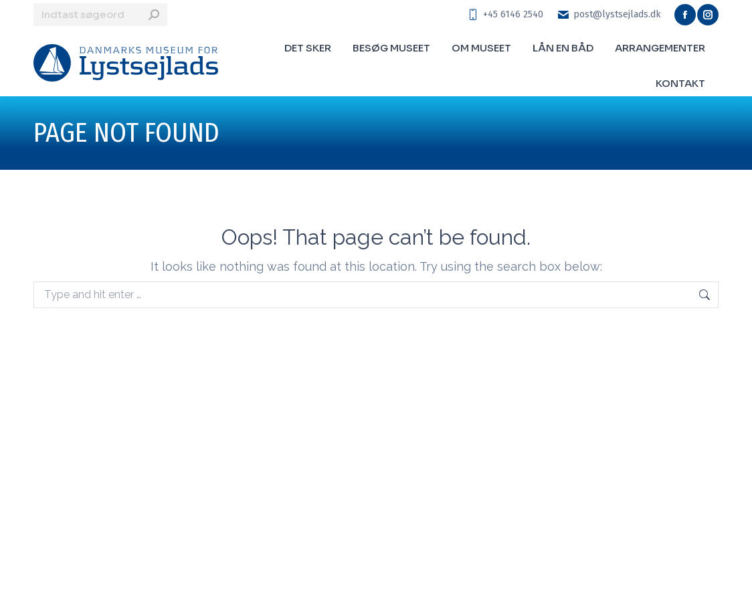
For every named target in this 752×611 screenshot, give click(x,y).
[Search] (100, 14)
